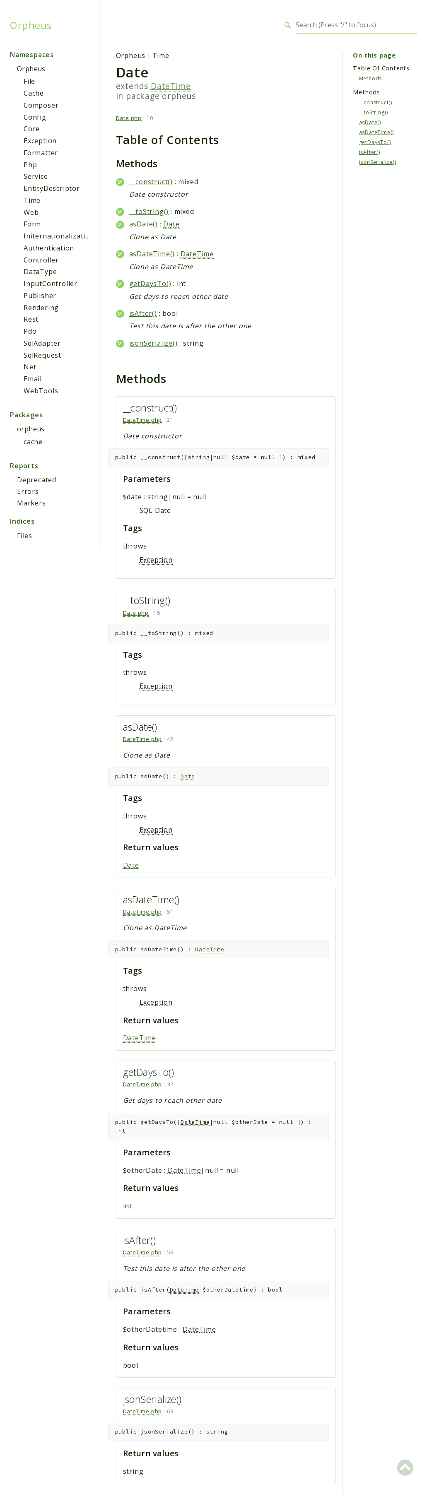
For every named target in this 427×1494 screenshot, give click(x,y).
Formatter (41, 152)
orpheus (31, 428)
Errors (28, 491)
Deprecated (36, 479)
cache (33, 441)
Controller (41, 260)
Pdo (30, 331)
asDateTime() (152, 253)
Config (35, 117)
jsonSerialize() (153, 343)
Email (33, 378)
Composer (41, 105)
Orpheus (31, 25)
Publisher (40, 295)
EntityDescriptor (52, 188)
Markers (31, 503)
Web (31, 212)
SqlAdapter (42, 343)
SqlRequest (42, 355)
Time (32, 200)
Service (36, 176)
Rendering (41, 307)
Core (32, 128)
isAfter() (143, 313)
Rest (31, 319)
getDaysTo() (150, 283)
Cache (34, 93)
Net (30, 366)
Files (24, 535)
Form (32, 224)
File (29, 81)
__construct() (151, 181)
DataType (40, 271)
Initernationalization (59, 236)
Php (30, 164)
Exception (40, 140)
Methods (370, 78)
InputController (50, 283)
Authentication (49, 248)
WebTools (41, 390)
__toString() (149, 211)
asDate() (143, 224)
